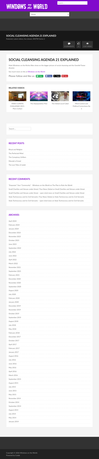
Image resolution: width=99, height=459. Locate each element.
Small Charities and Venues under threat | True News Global (30, 189)
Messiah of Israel (15, 161)
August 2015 (13, 383)
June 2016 (12, 364)
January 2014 (14, 421)
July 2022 (12, 252)
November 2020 (15, 283)
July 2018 (12, 325)
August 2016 (13, 356)
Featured (9, 39)
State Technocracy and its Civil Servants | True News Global (30, 197)
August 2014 (13, 410)
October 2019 (14, 314)
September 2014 (15, 406)
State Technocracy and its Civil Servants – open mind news (30, 201)
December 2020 (15, 279)
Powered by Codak (13, 455)
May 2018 (12, 329)
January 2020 (14, 302)
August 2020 (13, 290)
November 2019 (15, 310)
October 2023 (14, 240)
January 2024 (14, 229)
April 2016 (12, 371)
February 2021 (14, 275)
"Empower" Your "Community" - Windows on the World (29, 185)
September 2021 (15, 271)
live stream (28, 39)
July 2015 (12, 387)
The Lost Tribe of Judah (17, 165)
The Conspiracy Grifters (17, 157)
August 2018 (13, 321)
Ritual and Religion (15, 149)
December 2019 (15, 306)
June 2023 (12, 244)
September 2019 (15, 317)
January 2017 (14, 352)
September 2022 (15, 248)
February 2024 (14, 225)
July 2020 (12, 294)
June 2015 (12, 391)
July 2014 (12, 414)
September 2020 (15, 287)
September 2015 (15, 379)
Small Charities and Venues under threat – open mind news (30, 193)
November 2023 (15, 236)
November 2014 (15, 398)
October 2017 (14, 340)
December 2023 (15, 233)
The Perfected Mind (16, 153)
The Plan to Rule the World (62, 185)
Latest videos (18, 39)
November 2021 (15, 267)
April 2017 (12, 344)
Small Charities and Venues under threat (70, 189)
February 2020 (14, 298)
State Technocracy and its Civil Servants (69, 197)
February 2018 (14, 333)
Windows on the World (36, 72)
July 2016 (12, 360)
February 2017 (14, 348)
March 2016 (13, 375)
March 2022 (13, 263)
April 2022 (12, 260)
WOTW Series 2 (39, 39)
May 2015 (12, 394)
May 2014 (12, 418)
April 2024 (12, 221)
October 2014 (14, 402)
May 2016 (12, 367)
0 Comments (69, 46)
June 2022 (12, 256)
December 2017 (15, 337)
